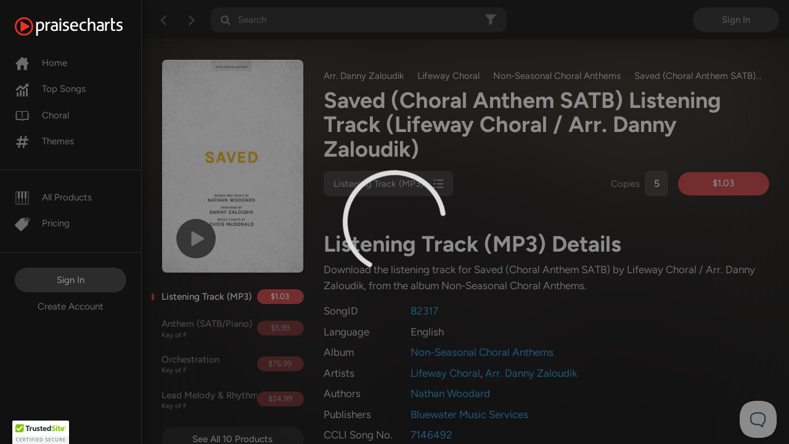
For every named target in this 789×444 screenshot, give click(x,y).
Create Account (71, 306)
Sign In (70, 280)
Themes (44, 141)
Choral (42, 115)
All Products (53, 197)
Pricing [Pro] (42, 223)
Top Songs (50, 88)
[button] (40, 432)
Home (41, 62)
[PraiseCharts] (84, 26)
